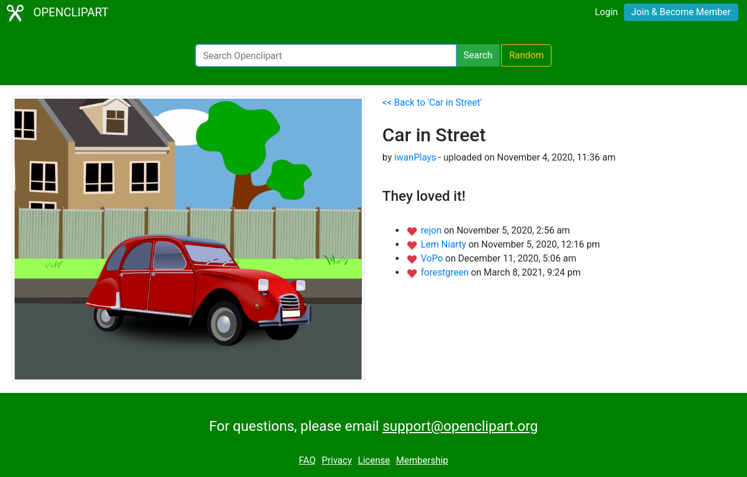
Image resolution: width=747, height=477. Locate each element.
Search (477, 55)
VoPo (433, 258)
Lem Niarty (445, 244)
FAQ (307, 460)
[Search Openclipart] (326, 55)
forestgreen (446, 272)
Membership (422, 460)
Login (606, 12)
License (374, 460)
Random (526, 55)
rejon (432, 230)
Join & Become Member (681, 12)
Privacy (337, 460)
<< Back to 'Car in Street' (432, 102)
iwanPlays (415, 157)
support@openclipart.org (459, 426)
